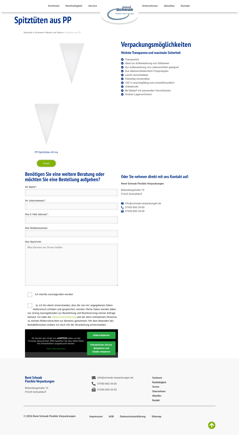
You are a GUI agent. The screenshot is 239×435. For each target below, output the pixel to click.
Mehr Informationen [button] (56, 348)
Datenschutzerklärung (64, 317)
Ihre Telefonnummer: (36, 228)
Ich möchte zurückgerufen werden (54, 294)
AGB (111, 416)
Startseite (27, 32)
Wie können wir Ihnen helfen (71, 265)
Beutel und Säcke (54, 32)
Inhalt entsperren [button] (101, 335)
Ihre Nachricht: (33, 241)
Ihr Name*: (31, 187)
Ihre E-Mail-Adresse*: (36, 214)
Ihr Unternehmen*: (35, 200)
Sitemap (156, 416)
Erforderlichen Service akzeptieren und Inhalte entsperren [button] (101, 348)
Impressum (96, 416)
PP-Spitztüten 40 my (46, 152)
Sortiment (39, 32)
